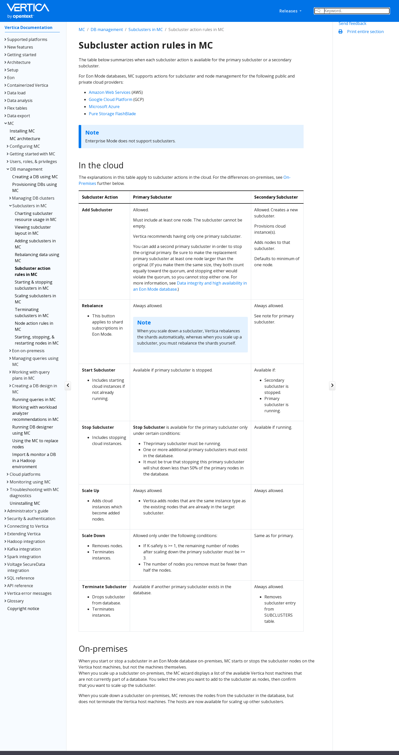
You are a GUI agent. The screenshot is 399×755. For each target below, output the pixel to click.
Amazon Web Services (110, 92)
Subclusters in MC (146, 29)
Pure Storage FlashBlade (112, 113)
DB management (107, 29)
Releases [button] (288, 11)
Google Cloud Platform (110, 99)
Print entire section (362, 31)
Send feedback (352, 23)
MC (82, 29)
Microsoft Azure (104, 106)
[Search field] (352, 10)
